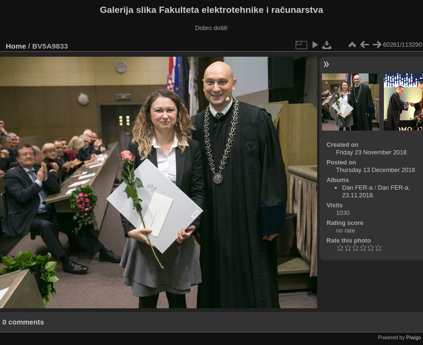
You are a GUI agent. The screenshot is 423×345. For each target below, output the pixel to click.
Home (16, 46)
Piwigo (413, 337)
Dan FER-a (357, 187)
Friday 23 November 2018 (371, 152)
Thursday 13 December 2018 (375, 169)
